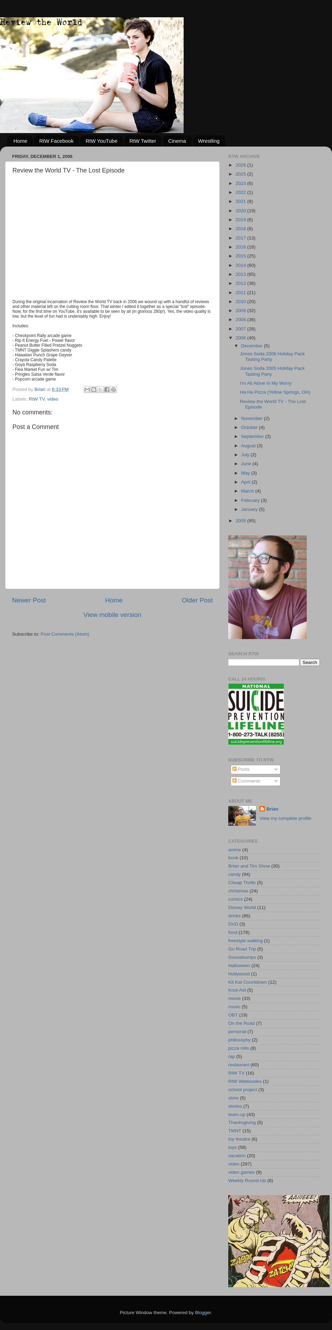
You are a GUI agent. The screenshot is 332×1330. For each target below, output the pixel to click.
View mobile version (112, 614)
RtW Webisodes (245, 1081)
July (246, 454)
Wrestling (209, 141)
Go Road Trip (242, 949)
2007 (241, 328)
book (233, 857)
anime (234, 849)
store (233, 1097)
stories (235, 1106)
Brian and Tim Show (249, 866)
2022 (241, 192)
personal (237, 1031)
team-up (237, 1114)
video (52, 399)
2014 (241, 265)
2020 (241, 210)
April (246, 482)
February (251, 500)
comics (235, 899)
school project (242, 1089)
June (246, 463)
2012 (241, 283)
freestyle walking (245, 940)
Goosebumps (242, 957)
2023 (241, 183)
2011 (241, 292)
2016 (241, 247)
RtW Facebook (56, 141)
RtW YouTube (101, 141)
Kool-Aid (237, 990)
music (234, 1006)
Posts (241, 769)
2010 (241, 301)
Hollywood (239, 973)
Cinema (177, 141)
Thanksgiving (242, 1122)
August (249, 445)
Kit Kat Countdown (247, 982)
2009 (241, 310)
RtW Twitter (142, 141)
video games (241, 1172)
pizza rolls (238, 1048)
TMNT (234, 1130)
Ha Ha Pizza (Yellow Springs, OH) (275, 392)
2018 (241, 228)
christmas (238, 890)
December (252, 345)
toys (232, 1147)
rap (231, 1056)
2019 (241, 219)
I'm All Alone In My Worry (266, 383)
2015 (241, 256)
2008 (241, 319)
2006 (241, 337)
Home (20, 141)
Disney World (242, 907)
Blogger (203, 1312)
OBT (233, 1015)
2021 (241, 201)
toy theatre (239, 1139)
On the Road (241, 1023)
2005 (241, 520)
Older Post (197, 600)
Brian (272, 809)
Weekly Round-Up (247, 1180)
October (250, 427)
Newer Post (29, 600)
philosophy (239, 1039)
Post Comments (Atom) (65, 634)
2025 (241, 174)
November (252, 418)
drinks (234, 915)
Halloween (239, 965)
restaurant (238, 1064)
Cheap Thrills (242, 882)
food (232, 932)
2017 (241, 238)
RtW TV (37, 399)
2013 (241, 274)
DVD (233, 924)
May (246, 473)
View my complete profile (285, 818)
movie (234, 998)
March (248, 491)
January (250, 509)
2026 (241, 165)
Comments (246, 781)
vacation (237, 1155)
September (253, 436)
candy (234, 874)
